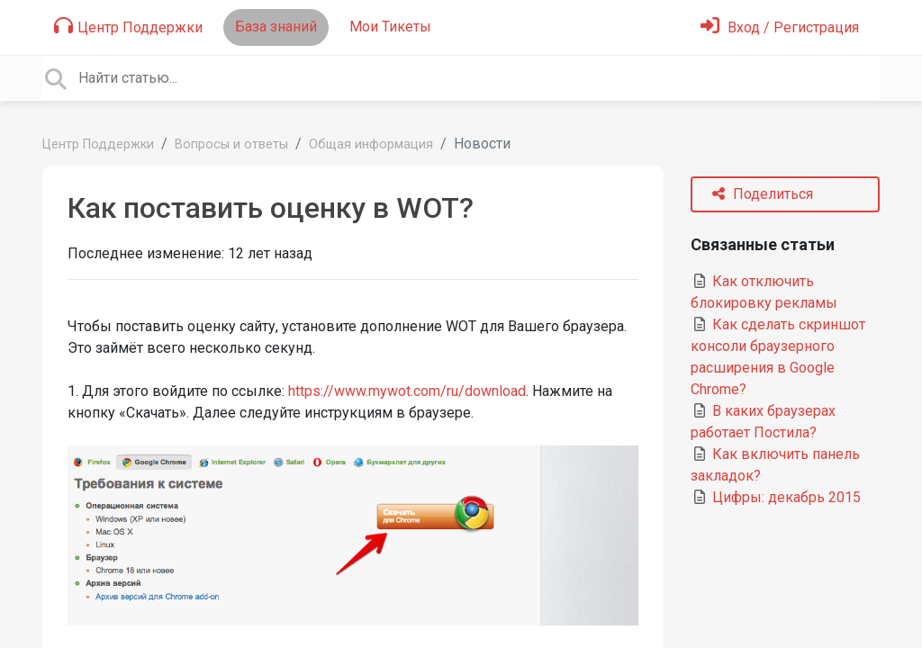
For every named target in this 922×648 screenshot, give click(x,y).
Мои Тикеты (390, 26)
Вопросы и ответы (231, 144)
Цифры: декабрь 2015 (776, 497)
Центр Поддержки (128, 26)
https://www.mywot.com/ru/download (407, 391)
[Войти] (779, 27)
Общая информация (371, 144)
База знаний (276, 26)
